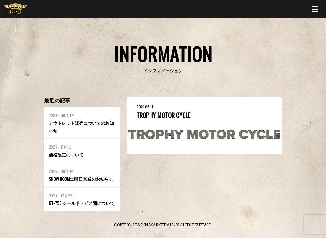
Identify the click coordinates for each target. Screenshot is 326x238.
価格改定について (66, 154)
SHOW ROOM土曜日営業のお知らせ (81, 178)
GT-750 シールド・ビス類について (81, 203)
